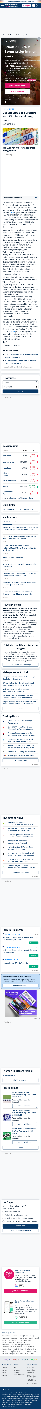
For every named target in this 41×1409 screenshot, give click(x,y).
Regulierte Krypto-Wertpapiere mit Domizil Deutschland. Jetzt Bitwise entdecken (21, 854)
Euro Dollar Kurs (7, 1345)
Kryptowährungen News (19, 1338)
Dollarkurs (7, 456)
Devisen (12, 35)
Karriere (4, 1370)
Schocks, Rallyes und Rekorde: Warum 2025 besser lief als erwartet (21, 866)
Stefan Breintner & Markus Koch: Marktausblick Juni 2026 (20, 848)
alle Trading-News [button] (20, 760)
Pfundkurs (7, 468)
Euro (12, 212)
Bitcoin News (33, 1338)
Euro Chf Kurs (19, 1351)
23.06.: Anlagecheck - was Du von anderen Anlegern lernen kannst (20, 835)
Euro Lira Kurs (28, 1340)
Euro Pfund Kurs (16, 1347)
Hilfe (15, 1367)
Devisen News (18, 1336)
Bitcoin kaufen (30, 1353)
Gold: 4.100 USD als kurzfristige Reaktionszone (20, 722)
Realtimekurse (8, 509)
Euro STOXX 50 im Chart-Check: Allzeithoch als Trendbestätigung (20, 728)
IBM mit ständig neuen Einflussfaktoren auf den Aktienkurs (21, 823)
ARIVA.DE (19, 1404)
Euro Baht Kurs (29, 1347)
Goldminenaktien (9, 1075)
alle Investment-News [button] (20, 872)
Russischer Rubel (9, 480)
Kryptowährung (31, 1351)
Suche (20, 391)
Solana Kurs (26, 1345)
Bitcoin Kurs (6, 1340)
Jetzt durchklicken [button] (24, 1106)
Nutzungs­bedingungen (31, 1376)
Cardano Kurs (6, 1349)
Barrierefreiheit (32, 1383)
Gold (13, 331)
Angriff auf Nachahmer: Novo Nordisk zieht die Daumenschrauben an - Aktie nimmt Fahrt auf (19, 702)
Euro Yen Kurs (18, 1353)
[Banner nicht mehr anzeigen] (5, 102)
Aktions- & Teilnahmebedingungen (22, 96)
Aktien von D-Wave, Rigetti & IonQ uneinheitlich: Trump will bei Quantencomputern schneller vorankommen (16, 690)
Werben (17, 1370)
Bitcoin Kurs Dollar (8, 1342)
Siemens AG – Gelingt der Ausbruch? (22, 752)
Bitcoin (5, 487)
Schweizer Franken (6, 474)
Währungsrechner (26, 498)
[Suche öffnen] (33, 5)
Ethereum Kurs (17, 1340)
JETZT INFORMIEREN (20, 1291)
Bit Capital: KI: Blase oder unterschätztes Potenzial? (17, 842)
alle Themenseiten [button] (20, 1080)
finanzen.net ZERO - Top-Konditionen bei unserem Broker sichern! (22, 829)
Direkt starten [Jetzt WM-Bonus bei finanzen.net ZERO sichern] (17, 91)
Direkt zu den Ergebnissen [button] (20, 1230)
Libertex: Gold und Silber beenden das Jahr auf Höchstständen (21, 860)
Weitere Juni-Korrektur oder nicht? (21, 755)
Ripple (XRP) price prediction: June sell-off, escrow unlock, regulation (21, 746)
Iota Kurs (18, 1345)
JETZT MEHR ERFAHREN (20, 1322)
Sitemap (4, 1375)
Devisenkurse (20, 1342)
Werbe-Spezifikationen (19, 1373)
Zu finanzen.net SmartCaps (20, 665)
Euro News (5, 1338)
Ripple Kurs (6, 1347)
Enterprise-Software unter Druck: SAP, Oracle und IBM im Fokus (21, 740)
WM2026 (32, 80)
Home (5, 35)
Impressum (31, 1367)
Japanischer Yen (9, 462)
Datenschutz (31, 1370)
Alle (15, 522)
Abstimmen (20, 1226)
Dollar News (28, 1336)
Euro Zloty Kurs (18, 1349)
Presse (4, 1373)
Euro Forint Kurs (30, 1349)
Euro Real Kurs (7, 1353)
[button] (26, 5)
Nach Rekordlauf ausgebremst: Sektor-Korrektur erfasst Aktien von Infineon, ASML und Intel (18, 696)
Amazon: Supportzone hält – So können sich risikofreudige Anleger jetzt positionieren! (21, 734)
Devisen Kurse (6, 1336)
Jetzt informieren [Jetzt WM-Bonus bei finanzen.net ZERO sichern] (17, 86)
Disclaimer (30, 1373)
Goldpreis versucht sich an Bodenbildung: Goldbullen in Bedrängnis (19, 678)
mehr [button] (20, 708)
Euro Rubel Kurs (7, 1351)
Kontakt (4, 1367)
